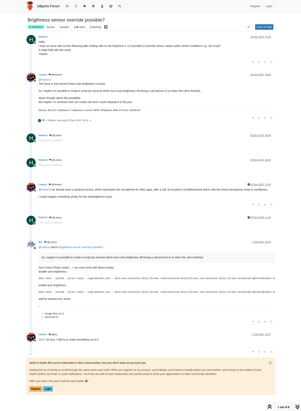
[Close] (270, 363)
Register (36, 389)
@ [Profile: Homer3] (45, 79)
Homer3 (43, 37)
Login (48, 389)
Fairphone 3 (36, 27)
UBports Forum (48, 6)
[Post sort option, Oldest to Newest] (249, 27)
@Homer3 (55, 74)
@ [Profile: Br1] (42, 339)
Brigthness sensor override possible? (81, 247)
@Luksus (55, 135)
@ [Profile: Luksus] (44, 247)
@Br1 (53, 334)
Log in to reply (264, 27)
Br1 (40, 242)
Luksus (43, 74)
